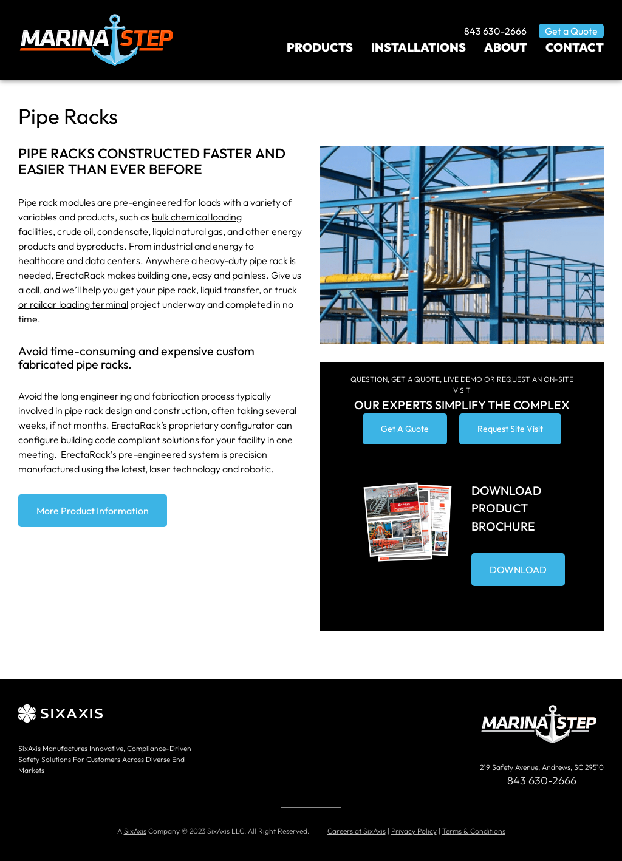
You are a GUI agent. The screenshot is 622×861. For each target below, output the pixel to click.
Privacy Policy (414, 830)
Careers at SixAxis (356, 830)
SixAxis (135, 830)
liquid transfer (229, 290)
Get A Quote (405, 428)
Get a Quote (571, 31)
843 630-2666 (495, 31)
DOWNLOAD (518, 569)
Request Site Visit (510, 428)
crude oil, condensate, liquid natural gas (140, 231)
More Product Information (92, 511)
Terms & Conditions (473, 830)
